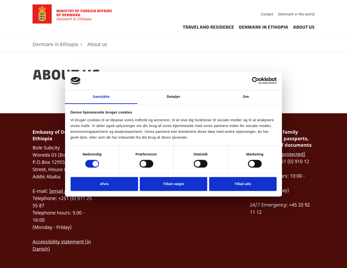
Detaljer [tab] (173, 96)
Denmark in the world (296, 14)
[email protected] (286, 154)
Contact (267, 14)
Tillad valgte (173, 184)
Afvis (104, 184)
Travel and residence (208, 27)
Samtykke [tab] (101, 96)
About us (303, 27)
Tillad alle (242, 184)
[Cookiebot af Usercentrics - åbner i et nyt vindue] (255, 80)
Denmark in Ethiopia (263, 27)
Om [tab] (246, 96)
